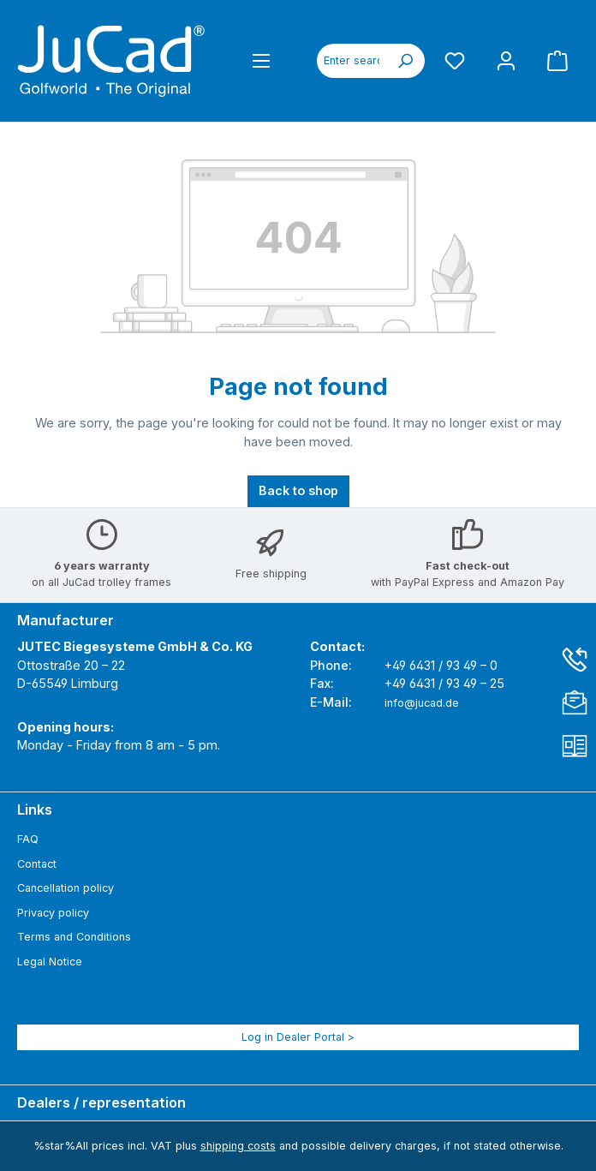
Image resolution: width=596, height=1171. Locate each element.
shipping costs (238, 1145)
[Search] (405, 61)
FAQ (28, 839)
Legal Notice (49, 961)
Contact (37, 863)
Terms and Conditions (74, 936)
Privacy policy (53, 912)
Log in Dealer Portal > (298, 1037)
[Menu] (261, 60)
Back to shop (298, 490)
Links (34, 809)
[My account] (506, 60)
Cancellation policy (65, 887)
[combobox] (351, 61)
